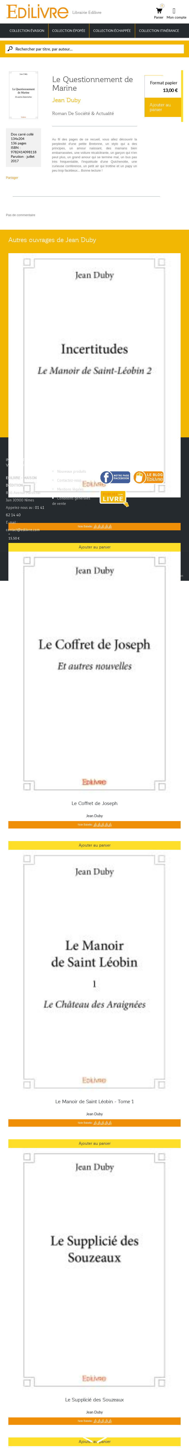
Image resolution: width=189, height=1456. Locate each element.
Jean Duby (66, 100)
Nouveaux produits (71, 471)
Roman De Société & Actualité (83, 113)
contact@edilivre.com (23, 529)
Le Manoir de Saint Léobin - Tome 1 (94, 1101)
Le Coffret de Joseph (95, 803)
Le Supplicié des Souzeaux (94, 1399)
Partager (12, 177)
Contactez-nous (69, 480)
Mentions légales (70, 489)
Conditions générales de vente (71, 501)
